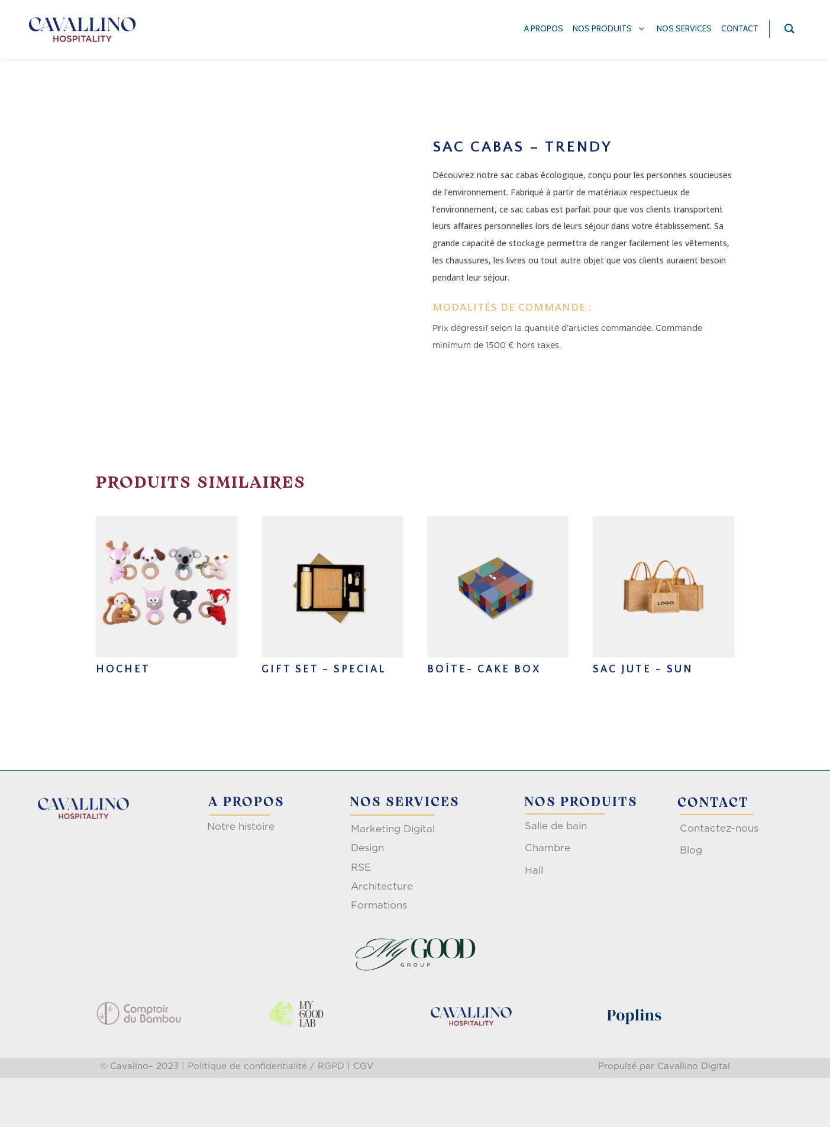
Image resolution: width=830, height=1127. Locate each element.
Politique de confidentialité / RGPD (266, 1066)
